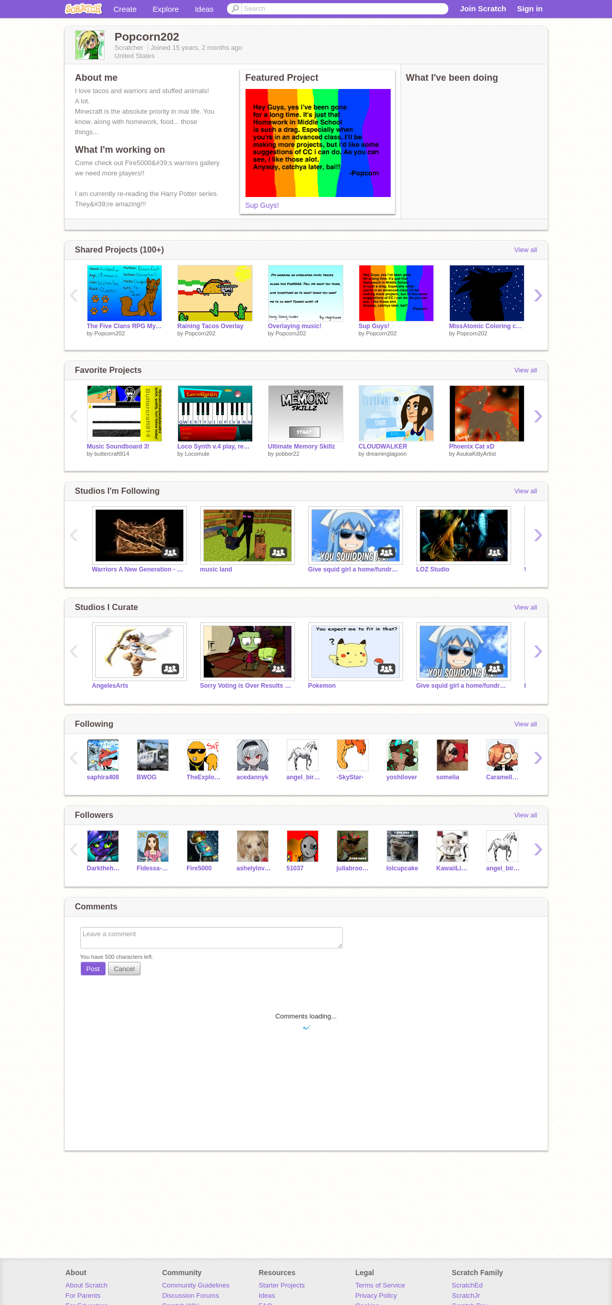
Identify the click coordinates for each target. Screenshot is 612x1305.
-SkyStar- (350, 777)
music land (216, 569)
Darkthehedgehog (104, 868)
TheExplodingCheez (204, 777)
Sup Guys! (262, 205)
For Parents (82, 1295)
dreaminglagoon (386, 454)
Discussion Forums (190, 1295)
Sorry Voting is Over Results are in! (246, 685)
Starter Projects (282, 1285)
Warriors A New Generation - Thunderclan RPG (138, 569)
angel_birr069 (304, 777)
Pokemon (322, 685)
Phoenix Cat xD (472, 446)
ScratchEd (467, 1285)
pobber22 (287, 454)
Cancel (124, 969)
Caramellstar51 (503, 777)
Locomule (197, 454)
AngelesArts (110, 685)
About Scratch (86, 1285)
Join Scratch (483, 8)
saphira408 (103, 777)
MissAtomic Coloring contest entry (486, 326)
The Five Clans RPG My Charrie (124, 326)
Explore (166, 9)
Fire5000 (199, 868)
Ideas (204, 9)
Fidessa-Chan (154, 868)
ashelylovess (254, 868)
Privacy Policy (376, 1295)
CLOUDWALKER (383, 446)
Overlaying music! (295, 326)
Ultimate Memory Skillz (302, 446)
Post (93, 969)
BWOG (147, 777)
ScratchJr (466, 1295)
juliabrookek (354, 868)
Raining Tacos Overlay (210, 326)
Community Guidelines (196, 1285)
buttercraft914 (111, 454)
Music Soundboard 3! (118, 446)
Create (125, 9)
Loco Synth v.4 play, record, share (215, 446)
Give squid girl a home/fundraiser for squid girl (354, 569)
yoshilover (402, 777)
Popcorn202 (109, 333)
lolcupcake (402, 868)
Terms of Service (380, 1285)
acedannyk (253, 777)
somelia (448, 777)
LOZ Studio (433, 569)
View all (525, 250)
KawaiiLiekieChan (453, 868)
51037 (295, 868)
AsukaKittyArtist (476, 454)
